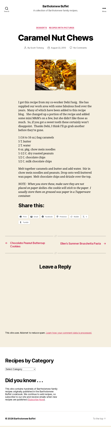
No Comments (80, 48)
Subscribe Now (36, 400)
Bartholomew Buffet (55, 6)
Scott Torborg (36, 48)
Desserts (41, 28)
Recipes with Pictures (62, 28)
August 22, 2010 (58, 48)
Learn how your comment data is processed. (69, 334)
